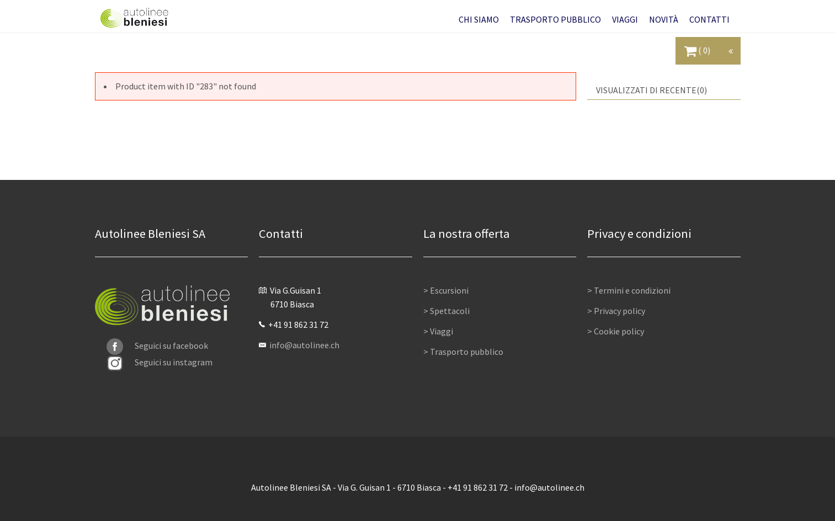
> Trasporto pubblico (463, 351)
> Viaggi (438, 331)
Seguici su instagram (159, 362)
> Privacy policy (616, 310)
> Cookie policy (615, 331)
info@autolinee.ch (304, 344)
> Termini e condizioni (629, 290)
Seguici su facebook (157, 345)
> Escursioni (446, 290)
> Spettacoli (446, 310)
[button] (478, 19)
